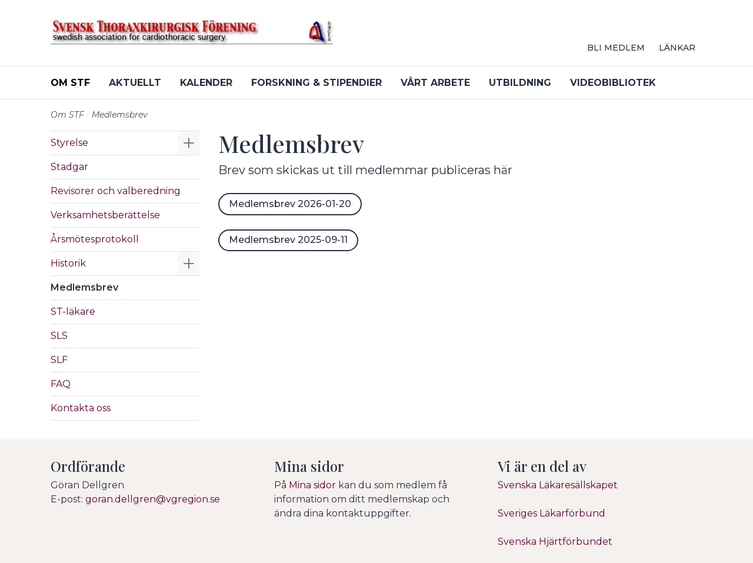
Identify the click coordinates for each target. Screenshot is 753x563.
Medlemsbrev (84, 287)
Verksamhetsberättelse (105, 215)
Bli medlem (616, 47)
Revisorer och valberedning (116, 190)
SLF (59, 359)
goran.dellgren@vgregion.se (152, 499)
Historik (68, 263)
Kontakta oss (81, 408)
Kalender (206, 82)
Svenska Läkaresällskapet (558, 485)
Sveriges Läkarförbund (551, 513)
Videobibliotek (613, 82)
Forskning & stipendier (316, 82)
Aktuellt (135, 82)
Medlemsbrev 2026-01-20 (290, 203)
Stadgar (69, 166)
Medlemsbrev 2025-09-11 (288, 239)
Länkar (677, 47)
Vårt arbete (435, 82)
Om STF (70, 82)
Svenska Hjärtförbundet (555, 541)
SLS (59, 335)
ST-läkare (73, 311)
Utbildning (520, 82)
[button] (188, 143)
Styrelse (69, 142)
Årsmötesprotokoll (95, 239)
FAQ (61, 383)
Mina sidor (312, 485)
